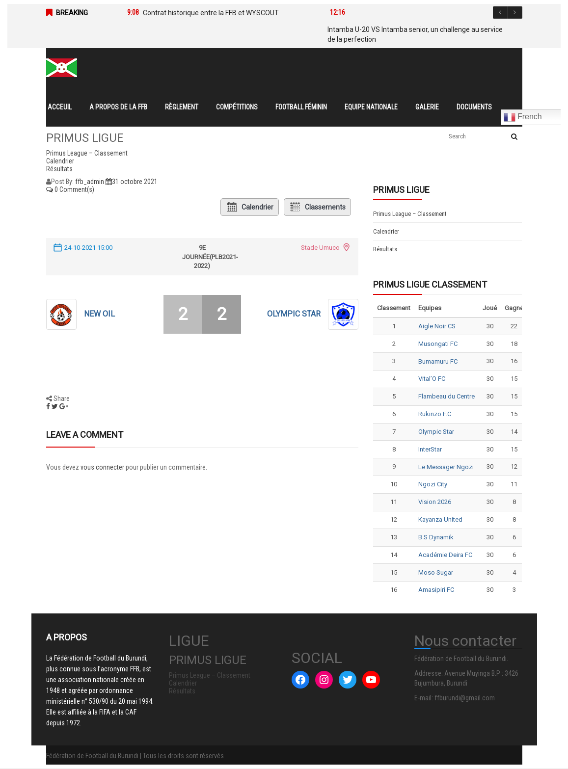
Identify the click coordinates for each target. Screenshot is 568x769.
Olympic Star (294, 313)
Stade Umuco (320, 247)
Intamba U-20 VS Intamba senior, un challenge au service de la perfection (415, 34)
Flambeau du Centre (446, 396)
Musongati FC (438, 343)
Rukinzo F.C (434, 414)
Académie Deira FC (445, 554)
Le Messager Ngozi (446, 467)
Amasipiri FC (436, 589)
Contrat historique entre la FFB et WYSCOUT (211, 13)
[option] (213, 13)
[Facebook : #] (300, 680)
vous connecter (102, 467)
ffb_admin (89, 182)
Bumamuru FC (438, 361)
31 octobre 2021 (132, 182)
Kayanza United (440, 519)
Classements (317, 207)
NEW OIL (99, 313)
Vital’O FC (431, 378)
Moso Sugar (435, 572)
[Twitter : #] (347, 680)
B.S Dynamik (436, 537)
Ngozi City (432, 484)
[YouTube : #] (371, 680)
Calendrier (249, 207)
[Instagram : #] (324, 680)
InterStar (430, 449)
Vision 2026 (434, 501)
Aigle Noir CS (437, 326)
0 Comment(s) (70, 189)
